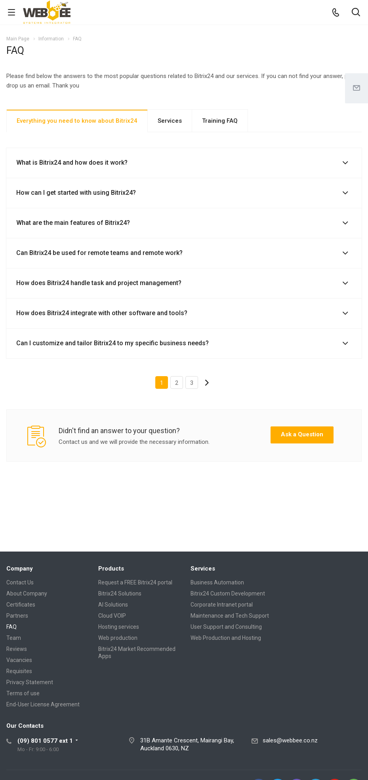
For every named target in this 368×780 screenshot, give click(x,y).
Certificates (20, 604)
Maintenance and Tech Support (230, 616)
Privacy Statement (29, 682)
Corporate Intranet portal (222, 604)
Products (111, 568)
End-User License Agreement (43, 704)
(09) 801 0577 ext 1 (45, 740)
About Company (26, 593)
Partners (17, 616)
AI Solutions (113, 604)
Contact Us (20, 582)
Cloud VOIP (112, 616)
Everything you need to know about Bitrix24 (77, 120)
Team (13, 638)
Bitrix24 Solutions (119, 593)
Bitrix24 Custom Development (228, 593)
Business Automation (217, 582)
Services (170, 120)
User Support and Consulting (226, 627)
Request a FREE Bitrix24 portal (135, 582)
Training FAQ (220, 120)
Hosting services (118, 627)
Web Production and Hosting (226, 638)
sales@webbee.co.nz (290, 740)
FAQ (11, 627)
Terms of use (23, 693)
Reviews (16, 649)
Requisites (19, 671)
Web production (117, 638)
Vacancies (19, 660)
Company (19, 568)
